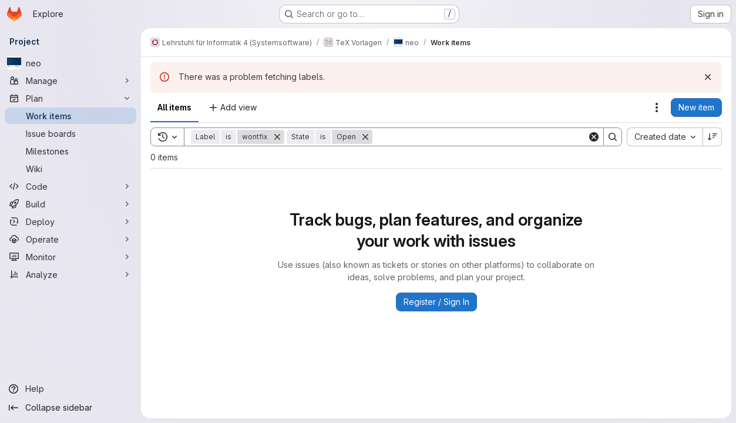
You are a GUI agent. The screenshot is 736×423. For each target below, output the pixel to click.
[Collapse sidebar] (70, 408)
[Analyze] (70, 274)
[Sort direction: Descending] (712, 136)
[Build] (70, 204)
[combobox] (665, 136)
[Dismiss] (708, 77)
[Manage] (70, 80)
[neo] (70, 63)
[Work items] (70, 116)
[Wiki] (70, 168)
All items (174, 107)
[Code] (70, 186)
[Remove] (277, 137)
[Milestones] (70, 151)
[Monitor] (70, 257)
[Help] (70, 389)
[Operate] (70, 239)
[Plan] (70, 98)
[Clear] (594, 137)
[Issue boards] (70, 133)
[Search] (480, 137)
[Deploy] (70, 221)
